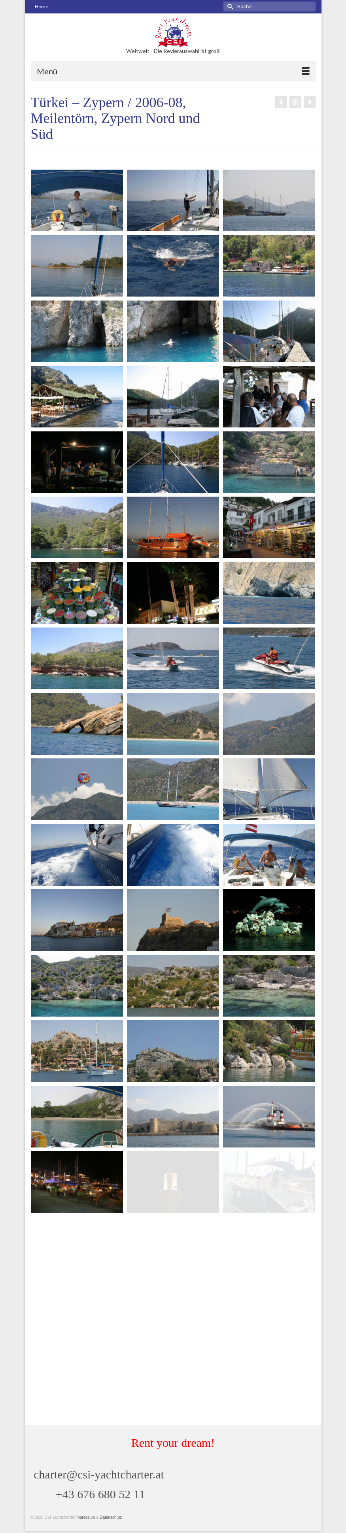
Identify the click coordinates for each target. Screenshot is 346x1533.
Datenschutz (111, 1517)
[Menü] (173, 71)
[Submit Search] (229, 6)
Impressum (85, 1517)
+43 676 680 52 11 (100, 1494)
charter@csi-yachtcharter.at (99, 1474)
